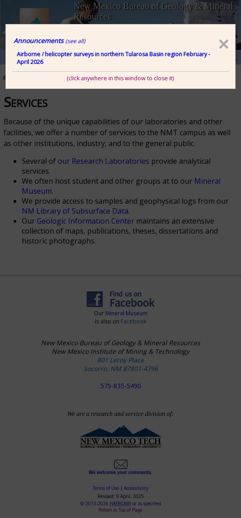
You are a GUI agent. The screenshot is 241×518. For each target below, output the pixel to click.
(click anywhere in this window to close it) (120, 78)
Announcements (49, 40)
